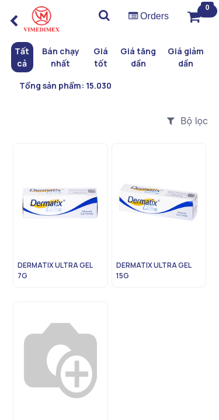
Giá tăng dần (138, 57)
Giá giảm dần (186, 57)
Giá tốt (100, 57)
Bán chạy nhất (60, 57)
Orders (148, 16)
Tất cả (22, 57)
